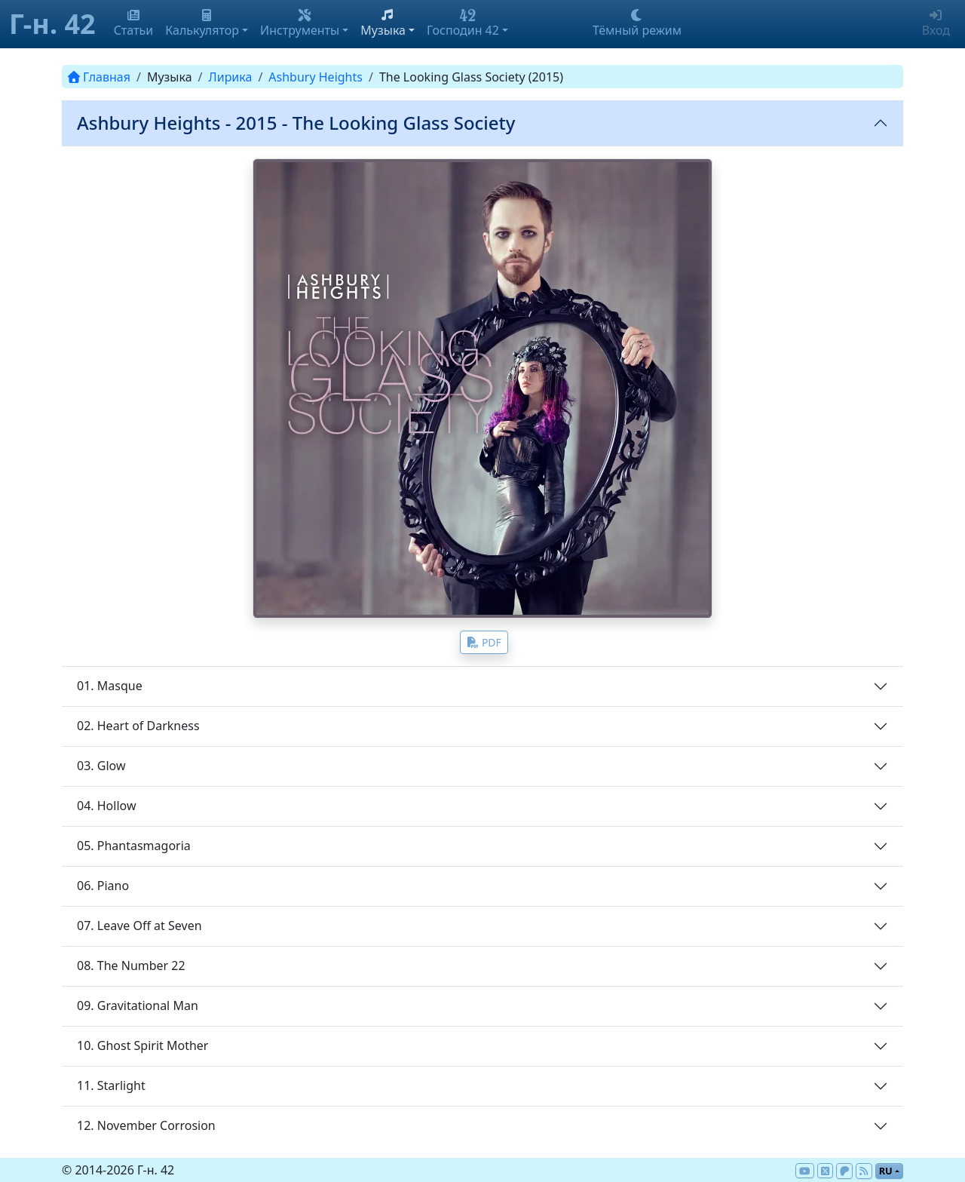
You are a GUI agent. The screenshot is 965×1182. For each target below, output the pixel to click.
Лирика (231, 77)
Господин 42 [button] (463, 23)
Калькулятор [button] (202, 23)
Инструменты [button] (299, 23)
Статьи (134, 23)
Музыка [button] (383, 23)
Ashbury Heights (315, 77)
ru (886, 1170)
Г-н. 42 (52, 23)
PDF (484, 642)
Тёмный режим (637, 23)
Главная (99, 77)
